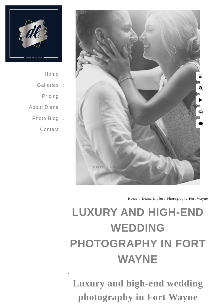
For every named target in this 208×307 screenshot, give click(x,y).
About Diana (44, 107)
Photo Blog (45, 118)
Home (52, 74)
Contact (49, 129)
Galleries (48, 85)
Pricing (50, 96)
